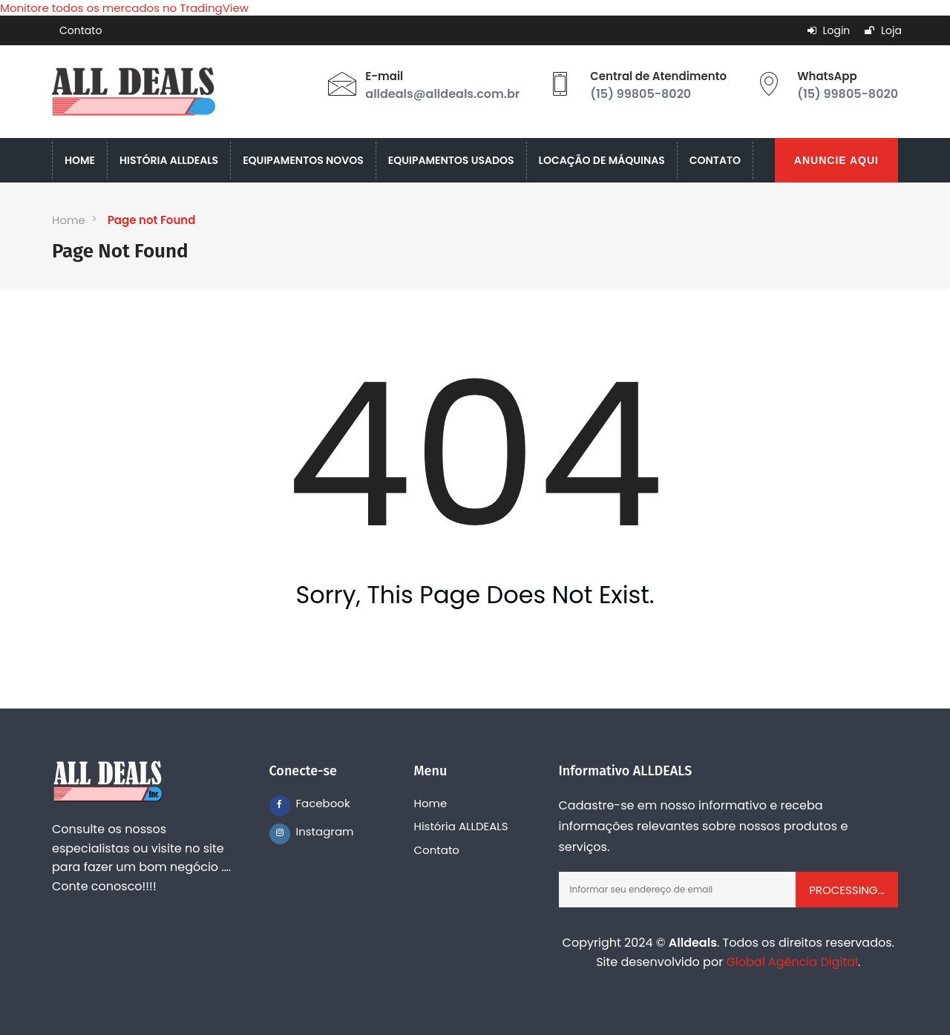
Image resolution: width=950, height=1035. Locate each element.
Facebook (306, 803)
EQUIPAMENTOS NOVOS (303, 160)
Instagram (306, 831)
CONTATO (715, 160)
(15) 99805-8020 (640, 93)
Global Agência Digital (792, 961)
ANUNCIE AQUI (836, 160)
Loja (883, 30)
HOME (80, 160)
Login (829, 30)
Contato (80, 30)
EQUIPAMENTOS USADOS (451, 160)
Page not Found (152, 220)
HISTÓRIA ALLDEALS (168, 160)
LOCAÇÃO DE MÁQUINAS (602, 160)
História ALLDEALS (461, 826)
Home (68, 220)
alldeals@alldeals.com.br (442, 93)
